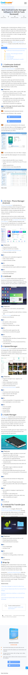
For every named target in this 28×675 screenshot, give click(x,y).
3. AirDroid (8, 55)
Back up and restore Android (9, 387)
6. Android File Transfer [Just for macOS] (14, 59)
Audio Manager (4, 417)
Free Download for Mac (14, 121)
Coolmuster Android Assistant (8, 68)
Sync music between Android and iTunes (12, 250)
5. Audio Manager (9, 58)
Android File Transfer (5, 509)
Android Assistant (14, 643)
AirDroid (3, 278)
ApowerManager (5, 348)
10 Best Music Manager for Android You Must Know (12, 586)
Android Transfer (14, 17)
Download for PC (14, 662)
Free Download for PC (14, 117)
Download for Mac (14, 665)
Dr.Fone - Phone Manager (7, 205)
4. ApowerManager (10, 56)
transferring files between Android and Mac (10, 510)
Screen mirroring (7, 315)
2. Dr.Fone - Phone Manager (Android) (14, 53)
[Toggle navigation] (25, 3)
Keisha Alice (3, 17)
